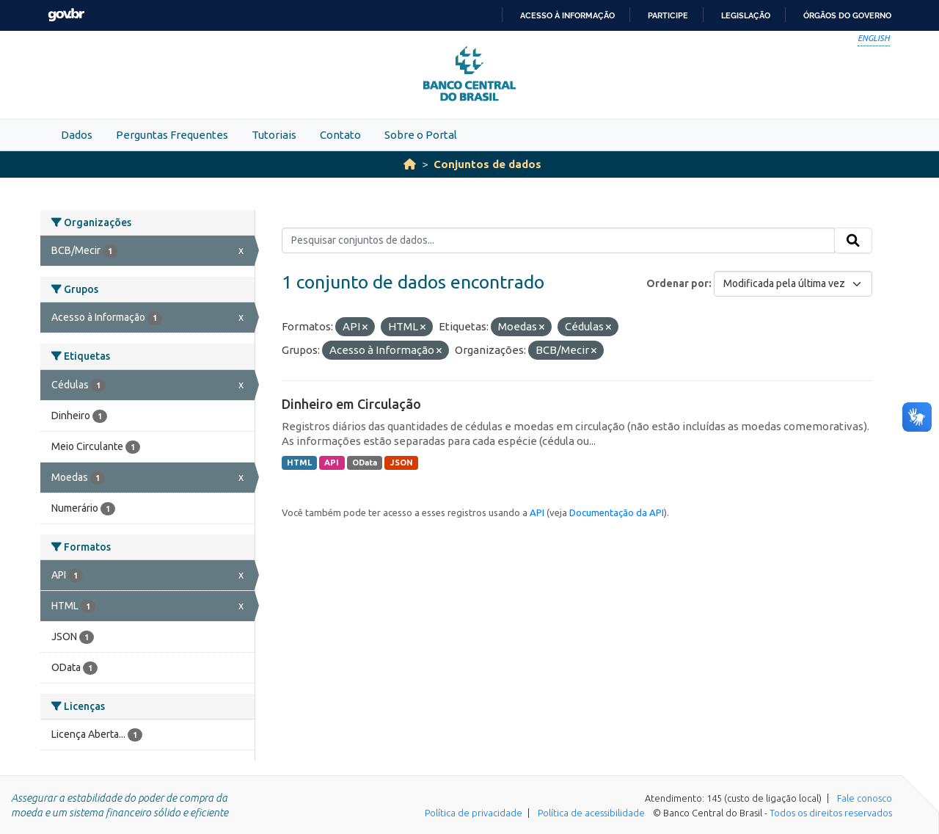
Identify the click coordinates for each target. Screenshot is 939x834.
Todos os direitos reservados (831, 813)
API (331, 462)
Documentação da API (616, 512)
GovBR (66, 15)
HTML (299, 462)
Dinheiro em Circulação (351, 403)
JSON (401, 462)
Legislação (745, 15)
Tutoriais (274, 134)
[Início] (409, 164)
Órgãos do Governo (847, 15)
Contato (340, 134)
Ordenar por (677, 283)
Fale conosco (864, 798)
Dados (76, 134)
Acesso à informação (567, 15)
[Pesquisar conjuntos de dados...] (559, 241)
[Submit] (853, 241)
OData (364, 462)
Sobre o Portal (420, 134)
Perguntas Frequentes (172, 134)
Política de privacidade (473, 813)
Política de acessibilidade (591, 813)
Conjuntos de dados (487, 164)
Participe (668, 15)
